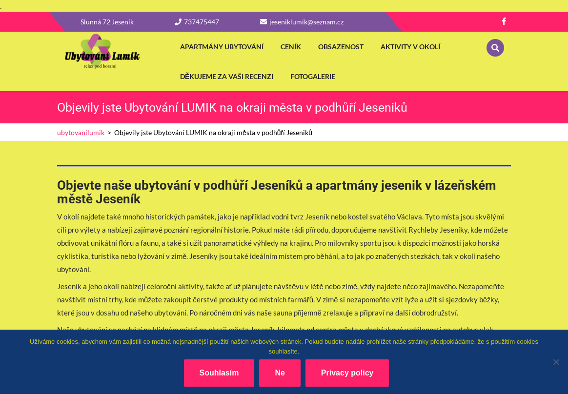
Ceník (291, 46)
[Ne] (556, 362)
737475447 (197, 22)
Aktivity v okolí (410, 46)
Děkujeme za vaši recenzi (226, 76)
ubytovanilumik (80, 132)
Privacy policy (347, 373)
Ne (279, 373)
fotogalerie (312, 76)
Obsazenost (341, 46)
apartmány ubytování (222, 46)
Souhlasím (219, 373)
